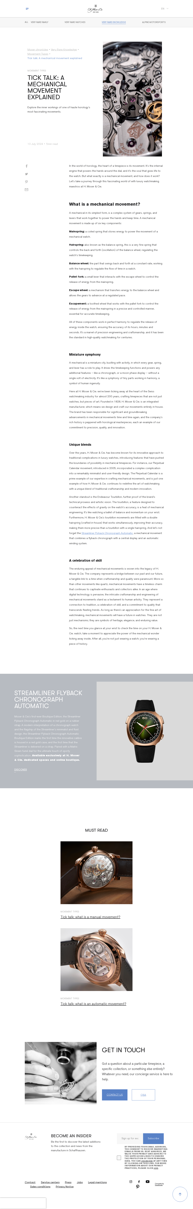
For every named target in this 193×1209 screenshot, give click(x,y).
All (26, 22)
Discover (20, 769)
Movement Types (37, 53)
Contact (30, 1190)
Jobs (80, 1190)
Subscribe (153, 1147)
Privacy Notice (65, 1195)
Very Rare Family (39, 22)
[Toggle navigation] (27, 8)
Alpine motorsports (154, 22)
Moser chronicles (37, 49)
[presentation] (23, 1203)
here (156, 1177)
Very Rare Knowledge (114, 22)
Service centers (50, 1190)
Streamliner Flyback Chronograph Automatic (107, 533)
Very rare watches (75, 22)
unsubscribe (147, 1170)
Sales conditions (40, 1195)
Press (68, 1190)
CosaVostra (158, 1193)
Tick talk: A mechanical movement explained (55, 58)
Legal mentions (97, 1190)
